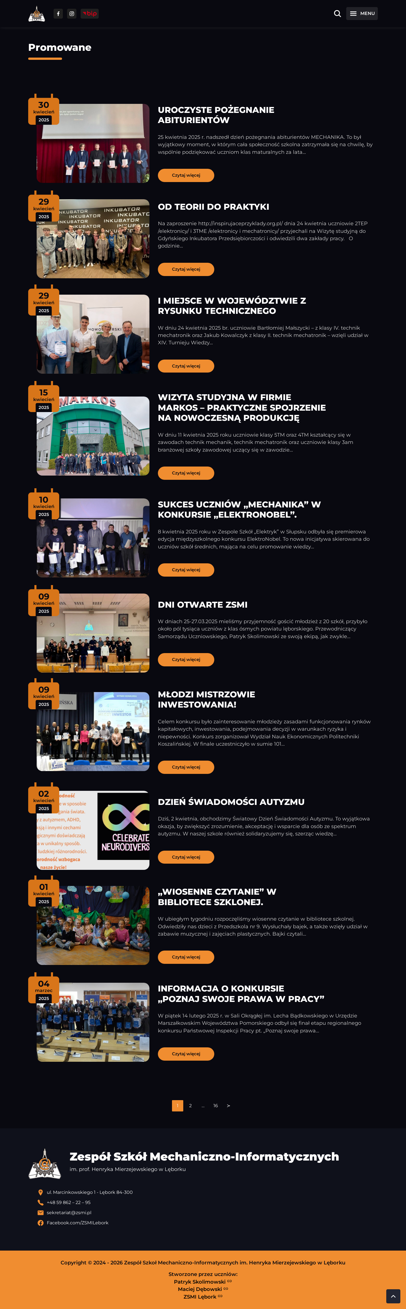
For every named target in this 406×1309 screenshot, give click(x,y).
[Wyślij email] (207, 1212)
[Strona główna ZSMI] (36, 14)
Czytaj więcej (186, 175)
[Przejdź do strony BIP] (90, 14)
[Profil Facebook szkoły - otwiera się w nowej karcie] (207, 1223)
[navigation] (203, 1106)
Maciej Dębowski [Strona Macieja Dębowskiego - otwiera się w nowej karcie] (203, 1289)
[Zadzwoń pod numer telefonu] (207, 1202)
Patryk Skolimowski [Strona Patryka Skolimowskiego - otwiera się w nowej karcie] (203, 1282)
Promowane (59, 47)
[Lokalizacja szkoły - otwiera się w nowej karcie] (207, 1192)
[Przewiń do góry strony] (393, 1296)
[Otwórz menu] (362, 13)
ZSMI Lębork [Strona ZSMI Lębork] (203, 1296)
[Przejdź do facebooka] (58, 14)
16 (215, 1105)
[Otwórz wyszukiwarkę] (337, 13)
